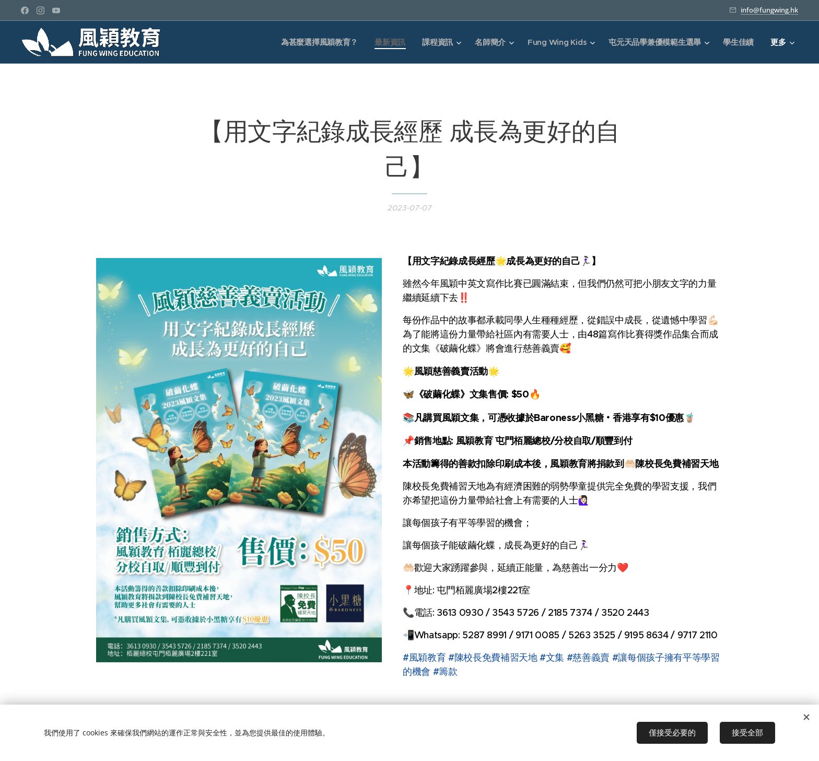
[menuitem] (315, 42)
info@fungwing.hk (769, 10)
